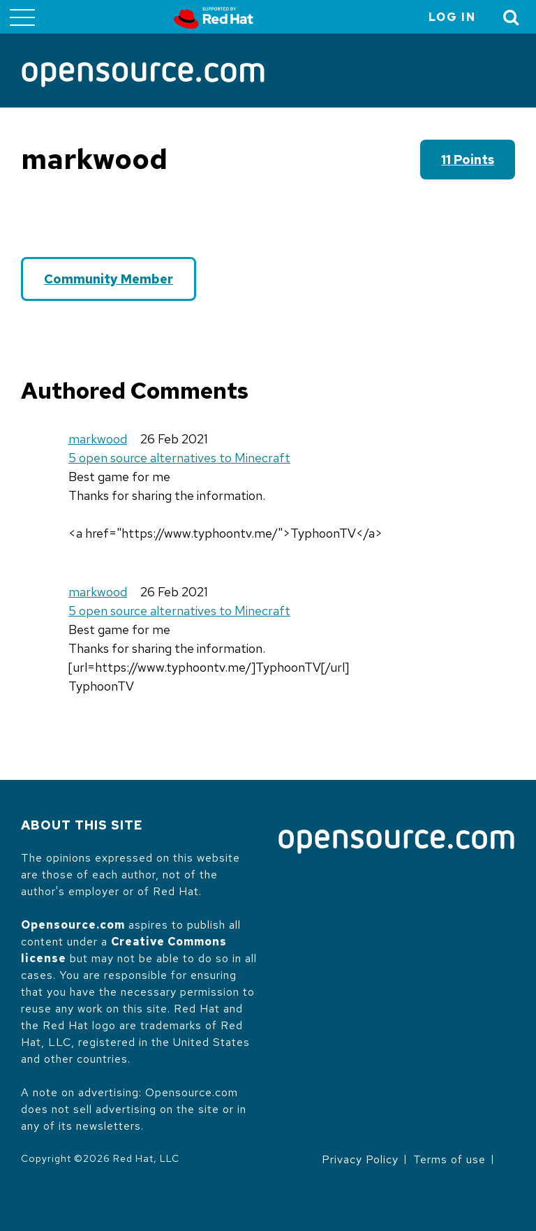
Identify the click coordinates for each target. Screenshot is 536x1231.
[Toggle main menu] (22, 16)
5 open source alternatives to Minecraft (179, 458)
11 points (467, 160)
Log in (452, 17)
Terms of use (449, 1159)
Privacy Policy (360, 1159)
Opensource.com (73, 924)
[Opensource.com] (143, 75)
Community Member (108, 279)
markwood (97, 439)
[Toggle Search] (511, 17)
